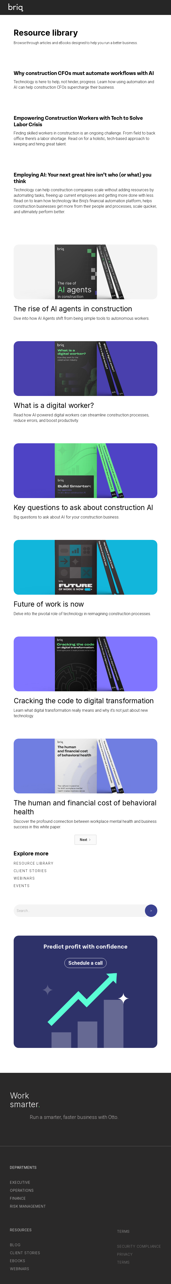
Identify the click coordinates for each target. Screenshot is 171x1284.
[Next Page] (85, 840)
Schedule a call (85, 963)
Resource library (34, 863)
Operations (22, 1193)
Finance (18, 1201)
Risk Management (28, 1209)
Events (22, 886)
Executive (20, 1185)
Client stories (30, 871)
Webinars (24, 878)
